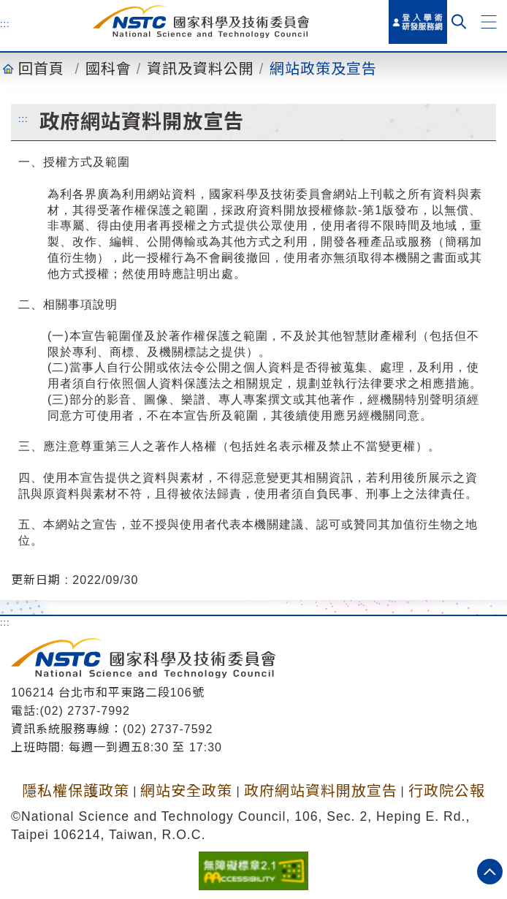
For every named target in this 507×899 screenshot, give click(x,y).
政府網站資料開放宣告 (320, 791)
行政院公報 (446, 791)
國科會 (108, 69)
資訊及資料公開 (200, 69)
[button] (488, 22)
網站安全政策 (186, 791)
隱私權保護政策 (75, 791)
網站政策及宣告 (323, 69)
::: (5, 23)
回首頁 (41, 69)
